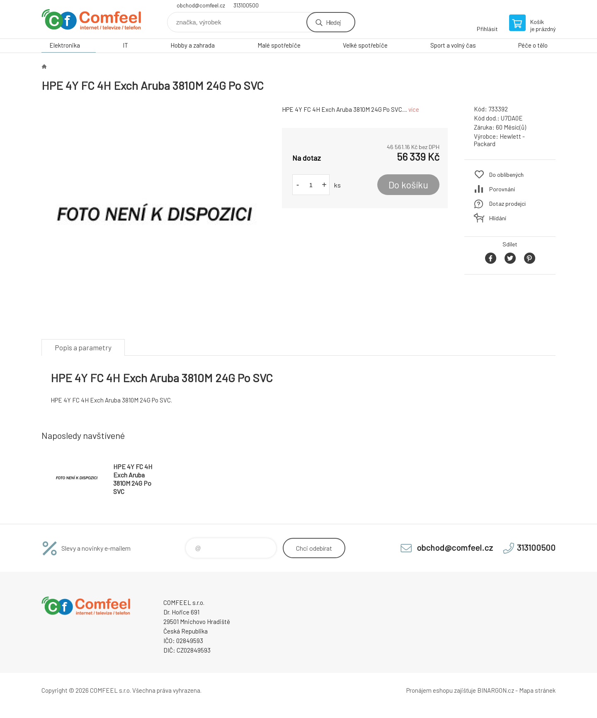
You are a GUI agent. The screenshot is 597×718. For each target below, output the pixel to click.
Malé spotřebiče (279, 45)
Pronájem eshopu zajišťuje (441, 690)
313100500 (246, 5)
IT (125, 45)
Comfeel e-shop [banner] (91, 19)
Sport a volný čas (453, 45)
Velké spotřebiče (365, 45)
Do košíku (408, 184)
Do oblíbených (506, 174)
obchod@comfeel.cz (201, 5)
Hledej (333, 22)
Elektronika (64, 45)
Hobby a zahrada (192, 45)
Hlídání (497, 218)
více (413, 109)
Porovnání (502, 189)
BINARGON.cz (495, 690)
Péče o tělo (533, 45)
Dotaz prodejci (507, 203)
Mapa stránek (537, 690)
